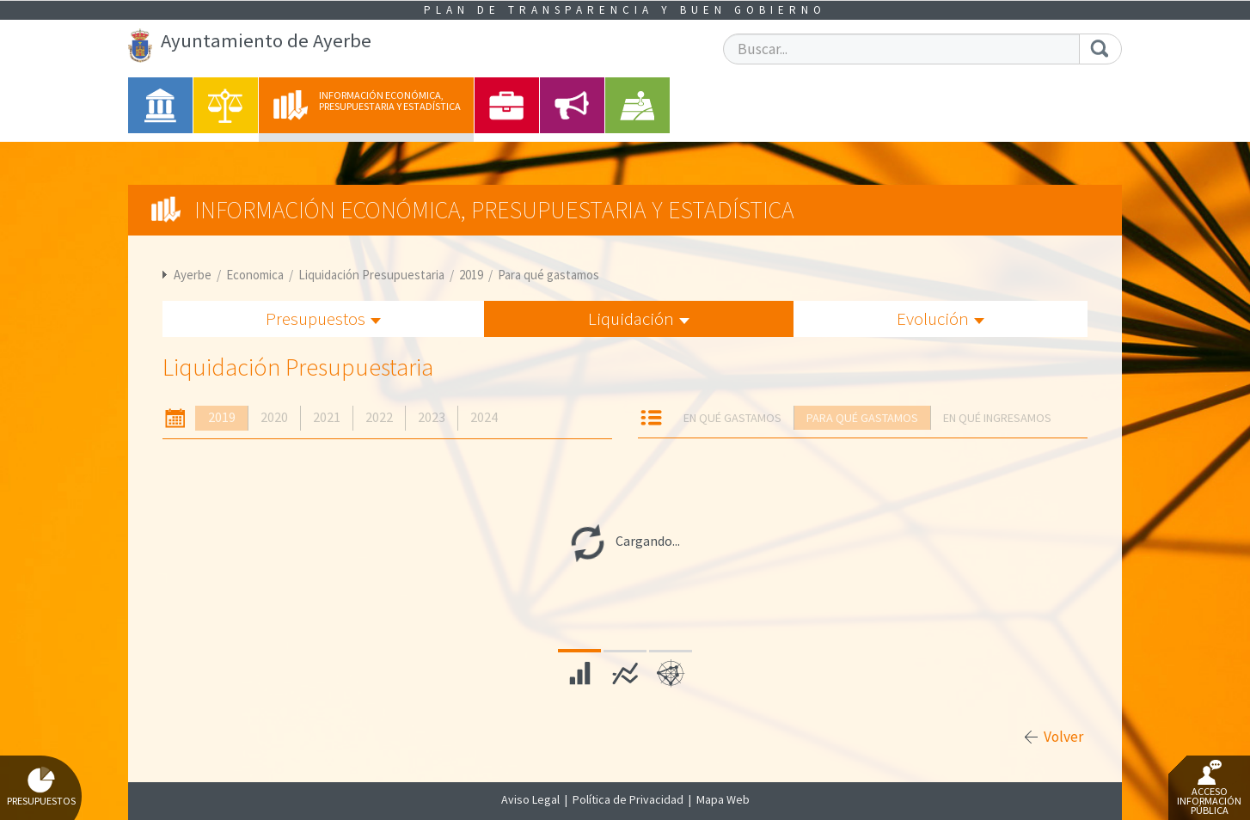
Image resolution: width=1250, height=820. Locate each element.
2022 (379, 417)
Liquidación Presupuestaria (371, 274)
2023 (431, 417)
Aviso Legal (530, 799)
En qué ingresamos (997, 417)
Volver (1063, 736)
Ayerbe (192, 274)
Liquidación (638, 318)
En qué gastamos (732, 417)
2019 (471, 274)
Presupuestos (323, 318)
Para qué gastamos (548, 274)
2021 (326, 417)
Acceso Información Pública (1209, 788)
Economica (255, 274)
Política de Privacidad (628, 799)
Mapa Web (723, 799)
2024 (484, 417)
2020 (274, 417)
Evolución (940, 318)
